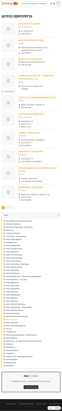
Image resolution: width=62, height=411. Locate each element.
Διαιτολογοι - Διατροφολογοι (16, 236)
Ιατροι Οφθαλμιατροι (13, 295)
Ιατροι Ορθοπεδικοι (13, 289)
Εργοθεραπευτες (11, 242)
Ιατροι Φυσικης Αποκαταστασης (17, 316)
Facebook (55, 404)
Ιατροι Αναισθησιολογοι (14, 249)
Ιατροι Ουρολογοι (12, 292)
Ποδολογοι (9, 344)
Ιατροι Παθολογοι (12, 298)
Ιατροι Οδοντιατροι (12, 286)
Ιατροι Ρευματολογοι (13, 313)
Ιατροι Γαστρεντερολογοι (14, 258)
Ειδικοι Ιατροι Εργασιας (14, 239)
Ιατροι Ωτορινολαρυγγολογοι (16, 326)
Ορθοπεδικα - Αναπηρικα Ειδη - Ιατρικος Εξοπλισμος (24, 341)
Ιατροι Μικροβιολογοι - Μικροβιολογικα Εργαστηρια (23, 276)
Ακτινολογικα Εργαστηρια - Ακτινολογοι (19, 227)
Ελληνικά (51, 3)
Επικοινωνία (41, 404)
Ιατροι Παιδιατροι (12, 301)
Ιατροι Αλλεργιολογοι (13, 245)
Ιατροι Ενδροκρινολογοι (14, 267)
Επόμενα (12, 207)
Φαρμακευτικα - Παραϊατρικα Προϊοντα (19, 356)
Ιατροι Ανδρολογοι (12, 252)
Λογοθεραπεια (11, 332)
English (54, 3)
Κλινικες (9, 329)
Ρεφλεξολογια (10, 347)
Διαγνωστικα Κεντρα (13, 233)
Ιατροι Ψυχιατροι (12, 322)
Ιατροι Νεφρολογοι (12, 282)
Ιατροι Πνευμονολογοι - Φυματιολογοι (19, 307)
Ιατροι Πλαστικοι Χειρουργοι (15, 304)
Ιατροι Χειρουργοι (12, 319)
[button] (54, 408)
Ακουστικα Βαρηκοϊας (13, 224)
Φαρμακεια (10, 353)
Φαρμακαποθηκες (12, 350)
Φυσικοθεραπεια (12, 359)
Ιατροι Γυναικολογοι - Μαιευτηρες (17, 264)
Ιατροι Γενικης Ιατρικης (13, 261)
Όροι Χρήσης (11, 404)
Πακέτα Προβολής (26, 404)
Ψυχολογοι (10, 366)
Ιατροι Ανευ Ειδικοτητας (14, 255)
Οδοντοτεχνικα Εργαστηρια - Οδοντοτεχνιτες (21, 335)
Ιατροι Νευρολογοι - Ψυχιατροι (16, 279)
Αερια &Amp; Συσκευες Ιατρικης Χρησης (19, 221)
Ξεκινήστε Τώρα (31, 387)
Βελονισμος (10, 230)
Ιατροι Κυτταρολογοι (13, 273)
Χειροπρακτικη (11, 363)
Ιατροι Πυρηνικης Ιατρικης (14, 310)
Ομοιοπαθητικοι (11, 338)
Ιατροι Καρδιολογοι (12, 270)
